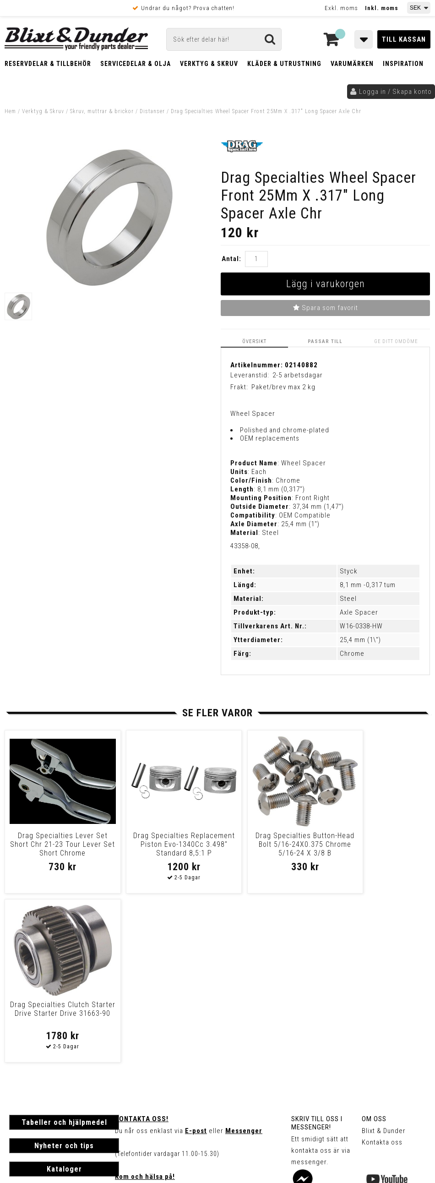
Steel (348, 598)
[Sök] (223, 39)
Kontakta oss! (142, 950)
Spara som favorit (325, 308)
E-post (196, 962)
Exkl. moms (341, 8)
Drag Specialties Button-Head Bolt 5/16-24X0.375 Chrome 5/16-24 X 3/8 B (271, 844)
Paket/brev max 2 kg (283, 387)
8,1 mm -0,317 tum (368, 585)
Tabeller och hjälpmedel (64, 953)
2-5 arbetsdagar (297, 375)
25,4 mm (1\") (360, 640)
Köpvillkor (25, 1065)
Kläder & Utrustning (284, 63)
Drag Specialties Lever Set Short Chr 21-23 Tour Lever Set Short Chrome (56, 844)
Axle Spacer (359, 612)
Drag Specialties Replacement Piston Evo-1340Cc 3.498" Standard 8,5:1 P (163, 848)
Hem (10, 111)
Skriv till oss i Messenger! (317, 954)
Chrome (352, 653)
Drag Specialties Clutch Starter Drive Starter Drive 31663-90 (379, 844)
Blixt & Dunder (384, 962)
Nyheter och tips (64, 977)
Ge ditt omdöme (396, 341)
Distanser (152, 111)
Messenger (243, 962)
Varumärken (352, 63)
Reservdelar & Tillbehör (48, 63)
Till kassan (404, 39)
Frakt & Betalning (36, 1056)
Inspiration (403, 63)
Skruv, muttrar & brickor (102, 111)
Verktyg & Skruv (209, 63)
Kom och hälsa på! (145, 1008)
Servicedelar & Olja (135, 63)
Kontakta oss (382, 974)
